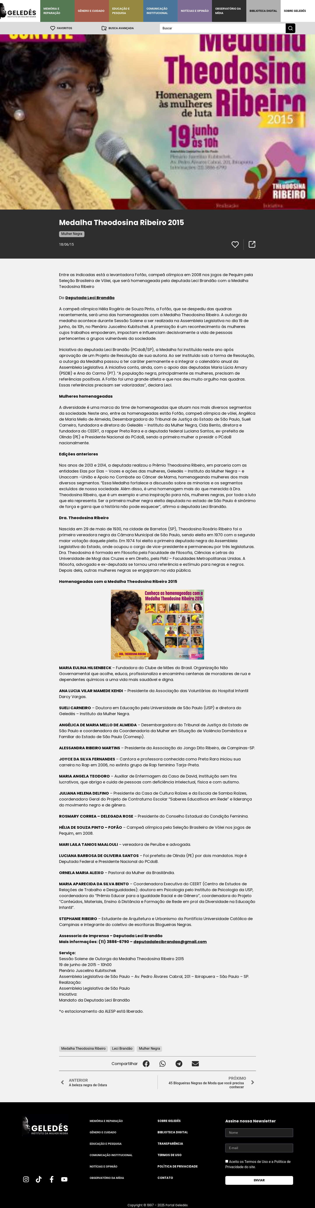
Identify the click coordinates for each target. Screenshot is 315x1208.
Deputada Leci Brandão (90, 297)
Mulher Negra (71, 233)
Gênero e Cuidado (91, 10)
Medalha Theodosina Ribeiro (83, 1048)
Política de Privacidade (178, 1166)
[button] (146, 1063)
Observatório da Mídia (228, 11)
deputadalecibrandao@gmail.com (170, 941)
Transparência (170, 1143)
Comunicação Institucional (157, 11)
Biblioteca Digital (263, 10)
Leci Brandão (122, 1048)
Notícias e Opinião (195, 10)
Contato (165, 1178)
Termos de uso (170, 1155)
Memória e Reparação (52, 11)
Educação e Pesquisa (121, 11)
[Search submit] (290, 28)
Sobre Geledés (295, 10)
